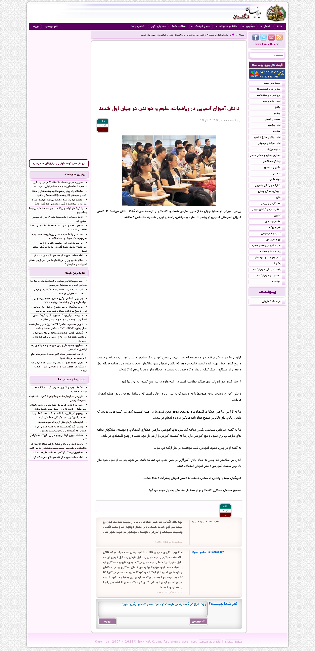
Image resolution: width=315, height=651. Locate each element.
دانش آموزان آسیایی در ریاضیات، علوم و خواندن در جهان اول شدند (173, 35)
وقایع (279, 107)
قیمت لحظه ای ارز (273, 302)
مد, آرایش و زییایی (273, 204)
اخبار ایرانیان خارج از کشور (269, 137)
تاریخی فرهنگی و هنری (220, 35)
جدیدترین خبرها (274, 83)
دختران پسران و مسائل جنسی (267, 156)
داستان (279, 174)
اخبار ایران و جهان (273, 101)
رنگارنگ (279, 264)
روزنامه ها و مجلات (272, 252)
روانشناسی (277, 180)
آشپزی (279, 216)
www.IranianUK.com (267, 45)
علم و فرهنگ (200, 26)
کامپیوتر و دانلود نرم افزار (270, 258)
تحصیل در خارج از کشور (270, 276)
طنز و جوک (277, 228)
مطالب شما (179, 26)
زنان (280, 198)
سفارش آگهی (158, 26)
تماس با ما (137, 26)
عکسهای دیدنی (275, 119)
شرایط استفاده (233, 642)
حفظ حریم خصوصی (210, 642)
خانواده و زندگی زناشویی (270, 186)
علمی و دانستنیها (274, 168)
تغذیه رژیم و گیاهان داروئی (268, 210)
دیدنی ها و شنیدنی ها (271, 89)
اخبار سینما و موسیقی (271, 143)
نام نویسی (51, 26)
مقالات (279, 131)
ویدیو (279, 113)
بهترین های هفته (74, 174)
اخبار (265, 26)
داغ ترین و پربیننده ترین (270, 95)
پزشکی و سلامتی (274, 162)
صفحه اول (239, 35)
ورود (36, 26)
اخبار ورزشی (276, 125)
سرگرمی (248, 26)
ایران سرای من (275, 240)
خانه (279, 26)
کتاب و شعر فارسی (273, 234)
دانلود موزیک (276, 149)
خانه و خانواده (226, 26)
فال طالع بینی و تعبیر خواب (268, 246)
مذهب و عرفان (275, 222)
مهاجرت (278, 282)
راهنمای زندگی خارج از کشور (268, 270)
